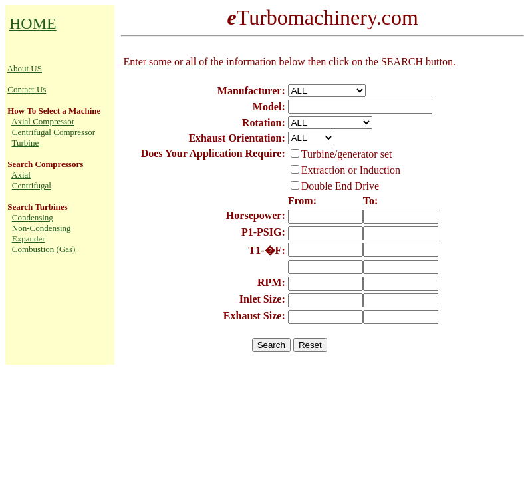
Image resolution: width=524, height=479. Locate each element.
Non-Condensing (41, 228)
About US (24, 68)
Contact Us (26, 89)
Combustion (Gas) (44, 249)
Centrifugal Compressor (53, 132)
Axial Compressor (42, 121)
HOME (33, 23)
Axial (21, 175)
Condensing (32, 217)
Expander (28, 238)
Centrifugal (31, 185)
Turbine (25, 143)
